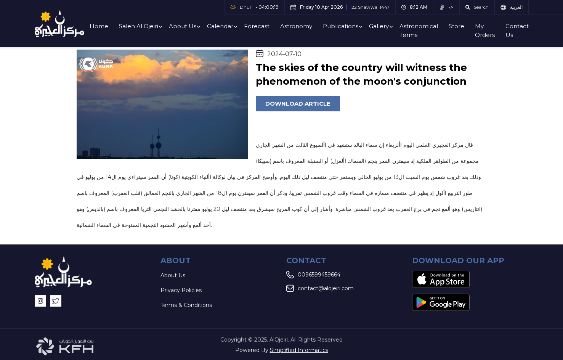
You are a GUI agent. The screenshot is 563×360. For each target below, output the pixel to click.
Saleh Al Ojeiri (138, 26)
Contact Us (517, 30)
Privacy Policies (181, 290)
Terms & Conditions (186, 305)
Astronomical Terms (418, 30)
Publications (340, 26)
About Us (182, 26)
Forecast (256, 26)
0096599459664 (313, 275)
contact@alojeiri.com (320, 288)
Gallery (379, 26)
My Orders (485, 30)
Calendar (220, 26)
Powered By (281, 350)
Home (99, 26)
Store (456, 26)
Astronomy (296, 26)
